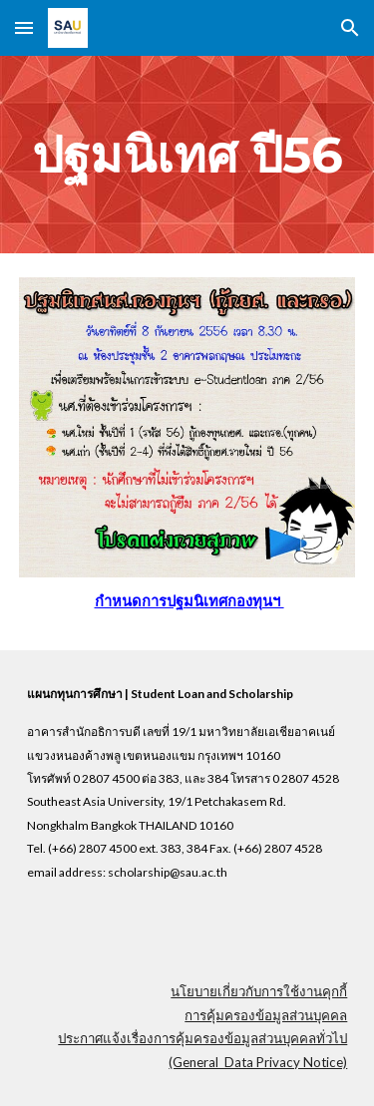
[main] (187, 154)
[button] (24, 27)
